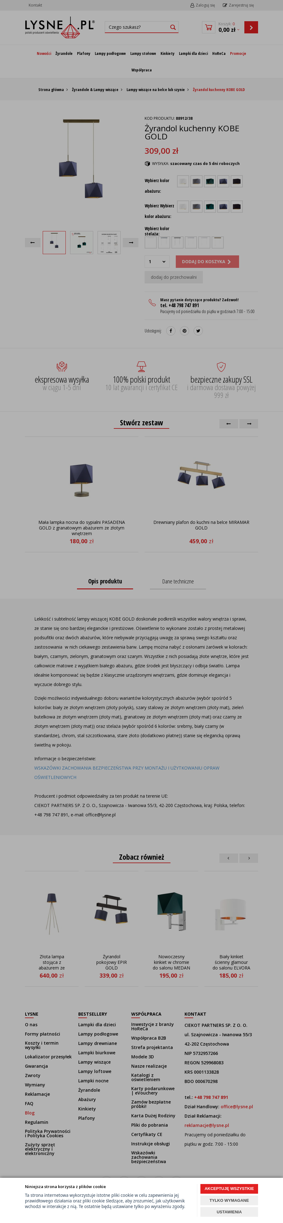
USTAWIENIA (229, 1212)
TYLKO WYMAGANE (229, 1200)
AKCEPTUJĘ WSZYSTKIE (229, 1188)
